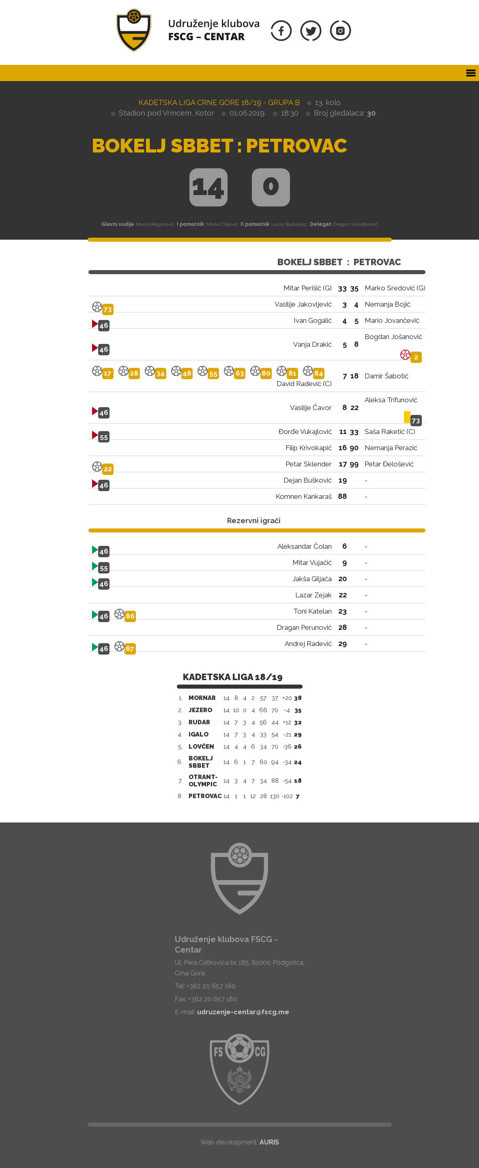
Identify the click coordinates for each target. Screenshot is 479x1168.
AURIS (269, 1142)
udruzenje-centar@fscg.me (243, 1012)
